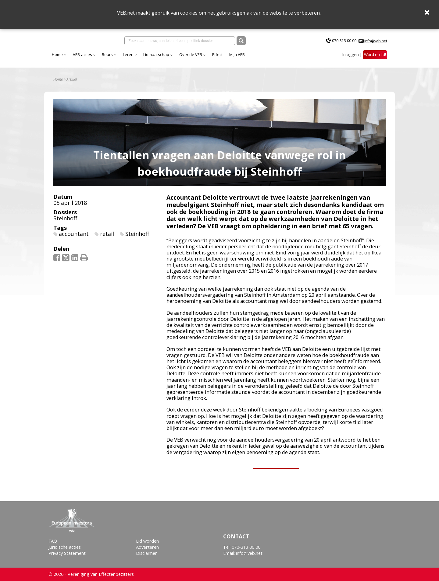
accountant (74, 233)
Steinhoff (65, 218)
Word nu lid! (375, 54)
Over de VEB (190, 54)
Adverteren (147, 547)
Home (57, 54)
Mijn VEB (237, 54)
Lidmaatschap (156, 54)
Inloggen (350, 54)
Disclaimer (146, 553)
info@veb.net (375, 41)
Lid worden (147, 541)
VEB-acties (82, 54)
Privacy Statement (67, 553)
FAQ (52, 541)
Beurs (107, 54)
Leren (128, 54)
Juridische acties (64, 547)
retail (107, 233)
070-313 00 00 (344, 40)
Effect (217, 54)
